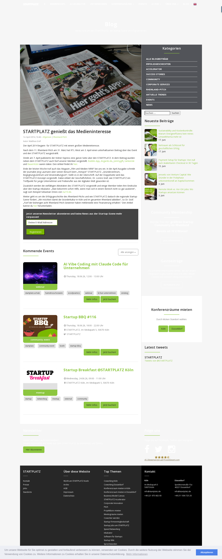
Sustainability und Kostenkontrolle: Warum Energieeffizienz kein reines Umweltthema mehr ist (175, 129)
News (149, 100)
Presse (26, 480)
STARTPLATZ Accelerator (114, 495)
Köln (163, 324)
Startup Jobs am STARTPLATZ (116, 521)
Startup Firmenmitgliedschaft (116, 517)
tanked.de (129, 156)
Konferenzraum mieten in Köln (117, 484)
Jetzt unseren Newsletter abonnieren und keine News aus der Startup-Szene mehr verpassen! (74, 211)
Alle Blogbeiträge (157, 54)
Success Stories (155, 69)
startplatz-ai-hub (32, 288)
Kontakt (26, 476)
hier (75, 159)
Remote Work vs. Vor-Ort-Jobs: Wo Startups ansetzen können (175, 186)
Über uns (172, 3)
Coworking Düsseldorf (113, 480)
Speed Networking (112, 524)
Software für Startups (113, 532)
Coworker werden (112, 513)
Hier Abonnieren (34, 445)
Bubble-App (94, 156)
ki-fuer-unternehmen (107, 288)
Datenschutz (69, 491)
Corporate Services (158, 79)
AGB (65, 484)
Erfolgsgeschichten (158, 59)
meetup (55, 394)
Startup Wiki (109, 535)
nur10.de (67, 187)
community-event (46, 341)
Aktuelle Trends (156, 90)
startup (28, 394)
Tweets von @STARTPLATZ (159, 356)
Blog (186, 3)
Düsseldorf (176, 324)
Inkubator (108, 528)
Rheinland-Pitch (60, 132)
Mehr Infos (91, 294)
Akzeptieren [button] (206, 552)
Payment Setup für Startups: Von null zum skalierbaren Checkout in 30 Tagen (178, 157)
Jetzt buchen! (109, 294)
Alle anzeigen (128, 247)
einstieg (124, 288)
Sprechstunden (110, 539)
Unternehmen (98, 3)
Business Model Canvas (114, 491)
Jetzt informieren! (171, 236)
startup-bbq (75, 341)
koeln (62, 341)
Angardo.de (106, 156)
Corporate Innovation (113, 498)
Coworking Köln (111, 476)
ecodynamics (74, 288)
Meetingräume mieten (113, 510)
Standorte (27, 487)
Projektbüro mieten (112, 506)
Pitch (106, 502)
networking (42, 394)
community (82, 394)
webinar (88, 288)
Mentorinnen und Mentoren (116, 543)
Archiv (66, 480)
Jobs (25, 484)
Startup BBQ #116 (80, 312)
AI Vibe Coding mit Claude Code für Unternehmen (96, 261)
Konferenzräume (122, 3)
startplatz (29, 341)
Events (143, 3)
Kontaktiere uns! (172, 280)
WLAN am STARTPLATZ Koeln (76, 476)
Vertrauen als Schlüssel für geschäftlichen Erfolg (171, 142)
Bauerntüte (33, 159)
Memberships (57, 3)
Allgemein (47, 132)
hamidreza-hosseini (54, 288)
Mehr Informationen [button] (137, 554)
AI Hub (156, 3)
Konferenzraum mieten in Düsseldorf (120, 487)
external (68, 394)
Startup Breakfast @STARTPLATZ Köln (99, 365)
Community (153, 74)
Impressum (68, 487)
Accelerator (77, 3)
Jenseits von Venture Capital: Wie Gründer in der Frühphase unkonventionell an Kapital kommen (176, 173)
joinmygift (118, 156)
